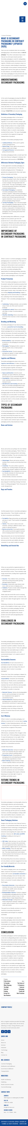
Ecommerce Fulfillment (7, 1069)
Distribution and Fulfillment (8, 1066)
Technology (4, 1050)
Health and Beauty (6, 1079)
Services (3, 1045)
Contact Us (4, 1055)
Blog (2, 1052)
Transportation (5, 1071)
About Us (3, 1042)
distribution (20, 159)
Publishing (3, 1082)
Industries (3, 1047)
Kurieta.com (23, 1124)
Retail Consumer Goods (7, 1084)
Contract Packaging (6, 35)
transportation (9, 111)
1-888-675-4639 (8, 1102)
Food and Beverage (6, 1087)
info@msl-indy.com (9, 1107)
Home (2, 1040)
